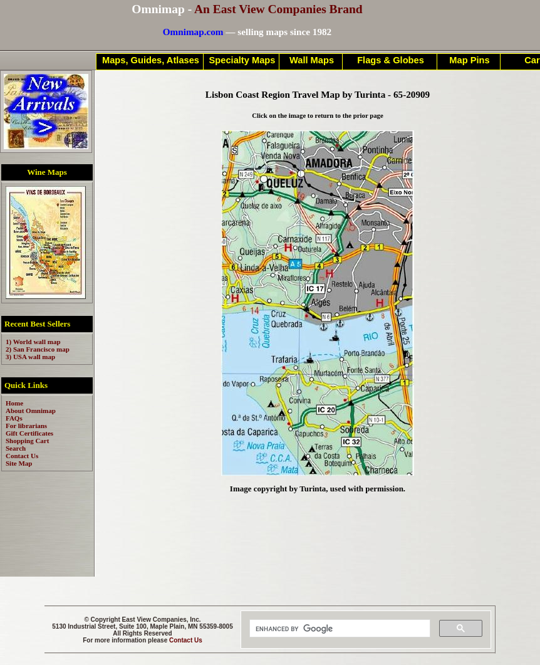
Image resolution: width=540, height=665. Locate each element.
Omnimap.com (193, 31)
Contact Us (185, 640)
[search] (339, 628)
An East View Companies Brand (278, 9)
